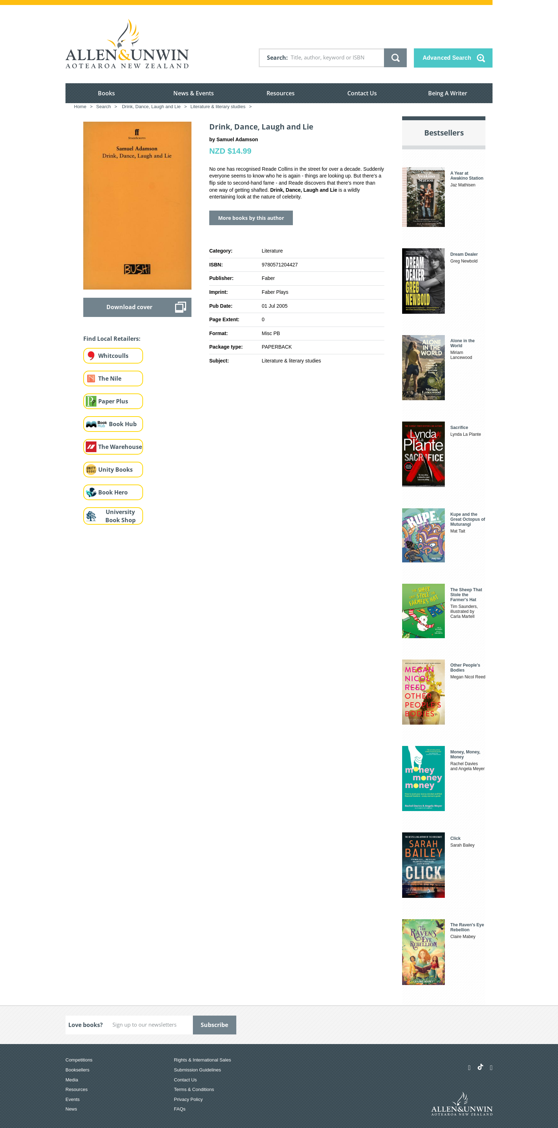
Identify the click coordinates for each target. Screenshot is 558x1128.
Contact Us (362, 93)
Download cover (129, 307)
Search (276, 58)
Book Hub (123, 424)
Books (106, 93)
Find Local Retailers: (112, 339)
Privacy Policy (188, 1099)
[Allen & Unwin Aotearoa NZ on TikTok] (480, 1067)
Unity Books (115, 469)
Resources (281, 93)
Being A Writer (447, 93)
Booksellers (77, 1070)
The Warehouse (120, 447)
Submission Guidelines (197, 1070)
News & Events (193, 93)
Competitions (79, 1060)
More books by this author (251, 218)
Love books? (85, 1025)
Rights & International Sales (202, 1060)
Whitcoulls (113, 356)
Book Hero (113, 492)
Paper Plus (113, 401)
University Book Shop (120, 516)
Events (72, 1099)
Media (71, 1079)
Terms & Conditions (194, 1089)
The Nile (109, 378)
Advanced (447, 58)
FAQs (180, 1109)
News (71, 1109)
